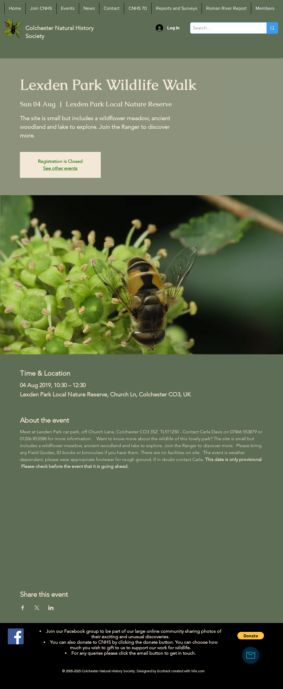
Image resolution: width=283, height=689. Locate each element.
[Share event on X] (37, 607)
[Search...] (223, 27)
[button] (250, 635)
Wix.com (197, 671)
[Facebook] (16, 636)
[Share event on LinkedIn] (51, 607)
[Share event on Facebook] (22, 607)
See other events (60, 168)
